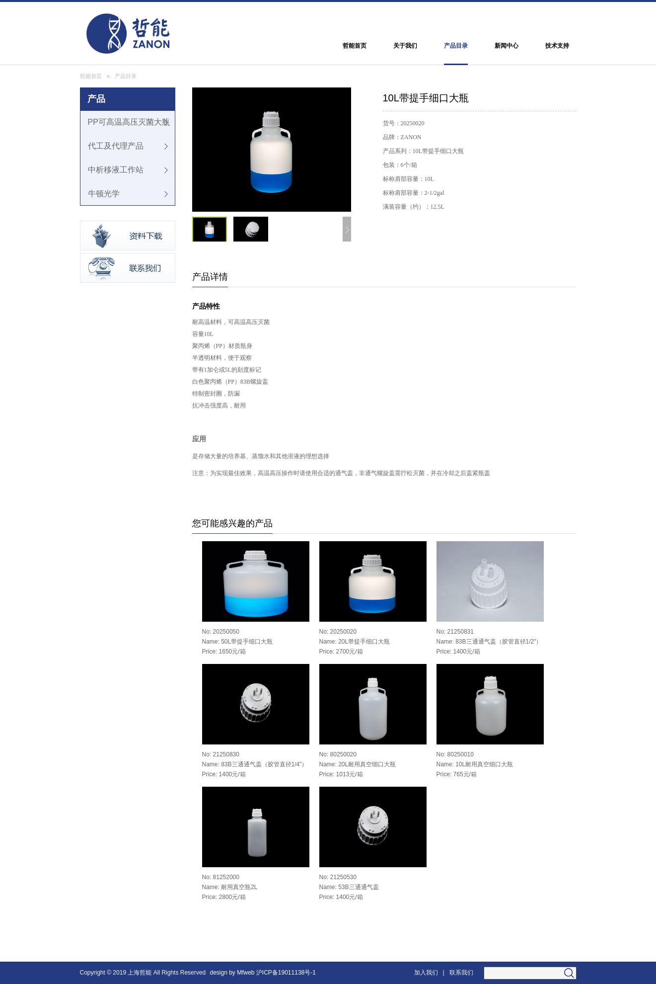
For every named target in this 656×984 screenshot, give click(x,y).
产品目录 (456, 45)
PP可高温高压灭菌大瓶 (129, 122)
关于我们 (405, 45)
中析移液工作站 (116, 169)
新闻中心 (506, 45)
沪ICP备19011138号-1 (286, 972)
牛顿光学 (104, 193)
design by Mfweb (232, 972)
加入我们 (426, 972)
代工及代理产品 (116, 146)
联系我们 (461, 972)
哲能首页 (354, 45)
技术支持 (557, 45)
